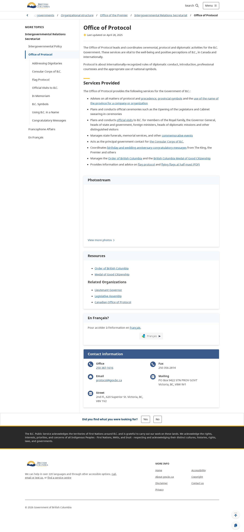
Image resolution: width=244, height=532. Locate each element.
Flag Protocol (40, 80)
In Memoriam (41, 96)
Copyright (197, 476)
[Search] (192, 5)
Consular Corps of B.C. (46, 71)
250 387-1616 (104, 368)
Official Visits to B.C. (45, 88)
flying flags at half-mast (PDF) (180, 164)
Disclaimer (161, 483)
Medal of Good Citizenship (112, 274)
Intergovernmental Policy (45, 46)
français (135, 328)
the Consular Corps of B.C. (167, 141)
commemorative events (177, 135)
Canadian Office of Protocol (113, 302)
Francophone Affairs (41, 129)
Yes (145, 419)
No (158, 419)
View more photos (101, 240)
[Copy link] (236, 525)
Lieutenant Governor (108, 290)
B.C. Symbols (40, 104)
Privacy (159, 489)
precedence (148, 98)
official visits (125, 120)
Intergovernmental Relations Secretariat (160, 15)
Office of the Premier (114, 15)
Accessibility (198, 470)
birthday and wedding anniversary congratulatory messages (147, 148)
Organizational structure (77, 15)
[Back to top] (236, 514)
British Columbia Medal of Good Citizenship (182, 158)
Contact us (197, 483)
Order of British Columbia (125, 158)
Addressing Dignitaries (47, 63)
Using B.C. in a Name (45, 112)
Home (158, 470)
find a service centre (59, 477)
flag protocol (146, 164)
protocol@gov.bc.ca (109, 380)
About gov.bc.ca (164, 476)
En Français (35, 137)
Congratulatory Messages (49, 120)
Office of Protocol (40, 54)
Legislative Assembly (108, 296)
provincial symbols (170, 98)
